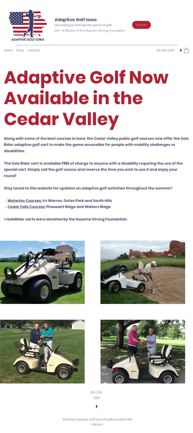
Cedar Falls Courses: (26, 206)
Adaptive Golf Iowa (75, 20)
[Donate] (141, 25)
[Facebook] (181, 50)
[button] (186, 50)
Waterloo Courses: (24, 200)
